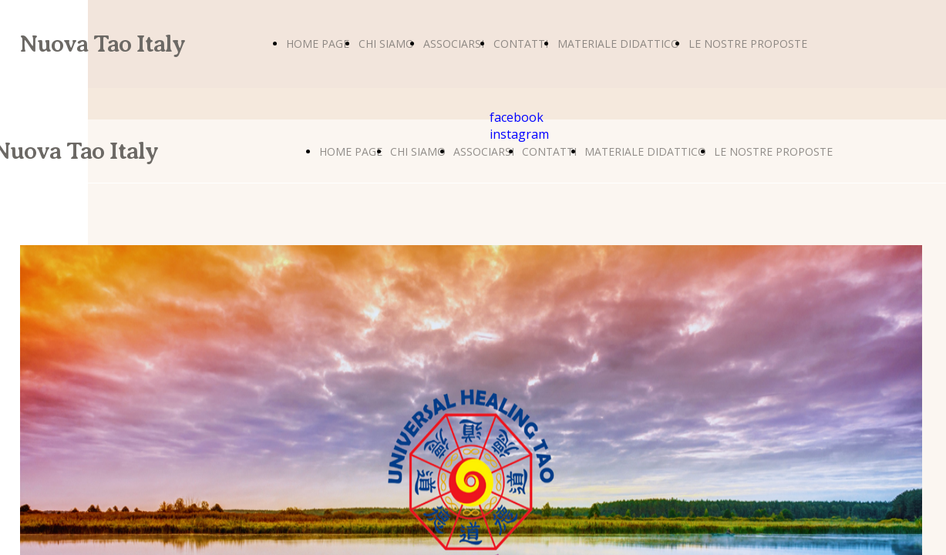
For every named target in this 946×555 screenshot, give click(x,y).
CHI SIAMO (386, 43)
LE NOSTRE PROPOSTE (747, 43)
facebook (517, 117)
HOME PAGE (317, 43)
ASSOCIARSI (453, 43)
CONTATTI (520, 43)
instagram (519, 134)
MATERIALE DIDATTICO (618, 43)
